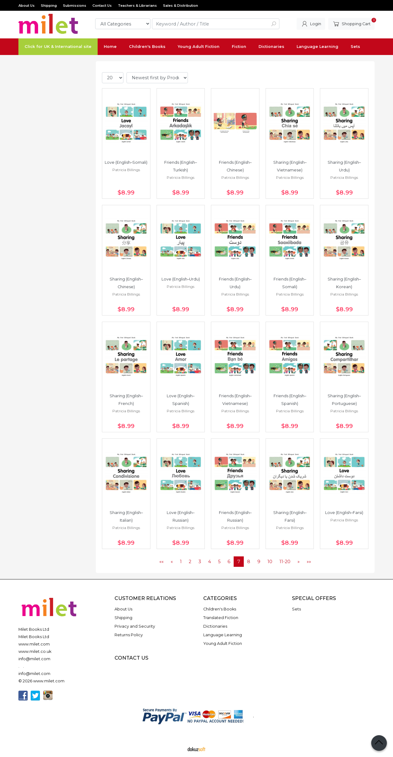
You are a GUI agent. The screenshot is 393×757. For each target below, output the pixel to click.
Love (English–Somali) (126, 162)
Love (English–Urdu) (180, 279)
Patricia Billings (126, 169)
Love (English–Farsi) (344, 512)
